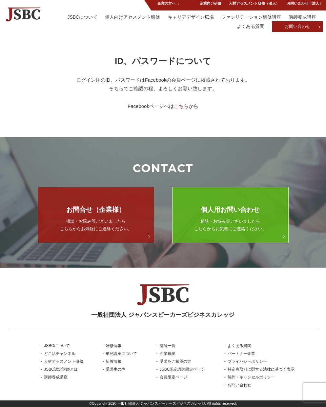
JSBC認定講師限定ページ (182, 369)
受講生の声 (115, 369)
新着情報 (113, 361)
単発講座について (121, 353)
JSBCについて (81, 17)
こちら (181, 106)
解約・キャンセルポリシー (251, 377)
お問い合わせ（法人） (305, 5)
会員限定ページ (173, 377)
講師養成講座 (302, 17)
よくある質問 (250, 27)
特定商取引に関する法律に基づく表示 (261, 369)
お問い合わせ (297, 27)
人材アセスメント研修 (63, 361)
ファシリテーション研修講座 (251, 17)
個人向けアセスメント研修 (131, 17)
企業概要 (167, 353)
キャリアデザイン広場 (190, 17)
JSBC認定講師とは (61, 369)
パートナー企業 (241, 353)
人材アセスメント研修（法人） (254, 5)
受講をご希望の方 (175, 361)
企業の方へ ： (168, 5)
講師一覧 (167, 345)
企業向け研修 (210, 5)
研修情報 (113, 345)
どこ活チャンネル (59, 353)
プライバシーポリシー (247, 361)
